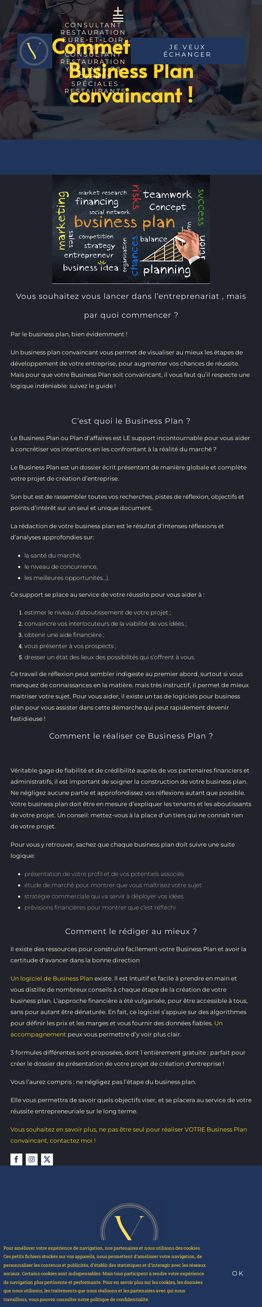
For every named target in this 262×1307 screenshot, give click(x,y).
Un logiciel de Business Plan (51, 978)
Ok (238, 1273)
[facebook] (16, 1159)
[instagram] (32, 1159)
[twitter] (47, 1159)
